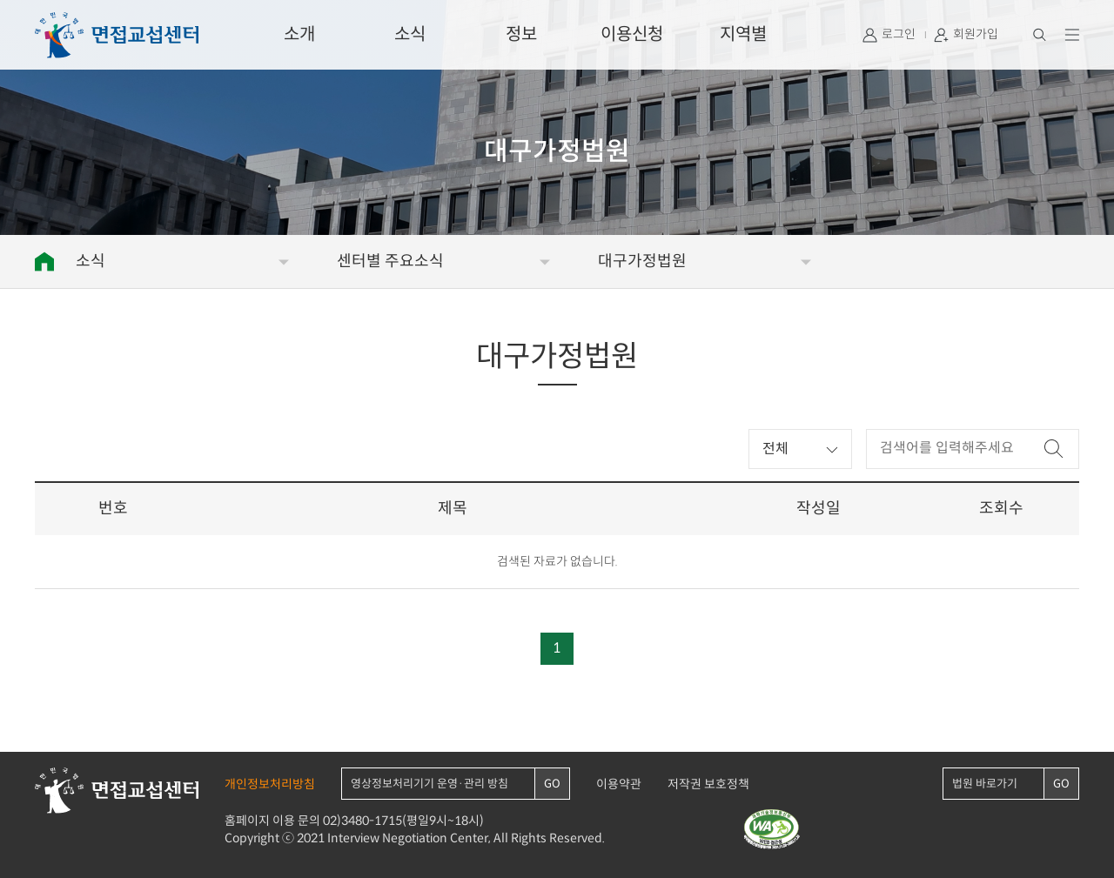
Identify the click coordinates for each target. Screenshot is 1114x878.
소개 (299, 34)
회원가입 (975, 34)
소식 (410, 34)
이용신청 (632, 34)
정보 (521, 34)
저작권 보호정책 (708, 784)
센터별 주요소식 (390, 261)
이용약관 (618, 784)
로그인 (899, 34)
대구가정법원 (642, 261)
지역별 (743, 34)
